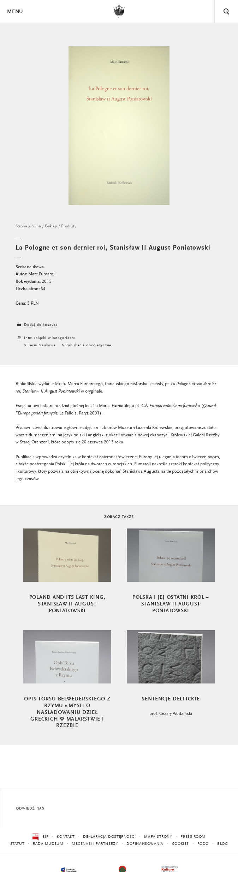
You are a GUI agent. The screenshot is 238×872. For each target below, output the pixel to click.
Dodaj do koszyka (36, 325)
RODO (203, 844)
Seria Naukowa (41, 345)
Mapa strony (158, 837)
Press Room (193, 837)
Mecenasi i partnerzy (95, 844)
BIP (40, 837)
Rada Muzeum (48, 844)
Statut (17, 844)
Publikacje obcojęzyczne (88, 345)
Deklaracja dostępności (109, 837)
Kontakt (66, 837)
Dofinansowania (144, 844)
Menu (15, 11)
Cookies (180, 844)
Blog (222, 844)
